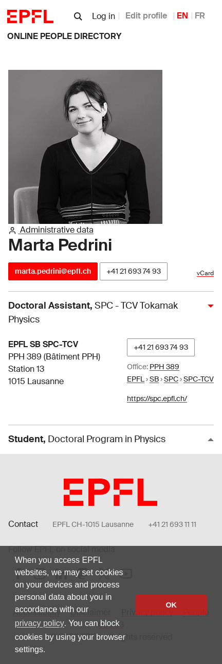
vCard (205, 273)
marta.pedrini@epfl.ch (53, 271)
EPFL (135, 379)
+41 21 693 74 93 (133, 271)
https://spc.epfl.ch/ (157, 398)
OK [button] (171, 605)
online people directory (64, 36)
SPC (171, 379)
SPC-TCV (198, 379)
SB (154, 379)
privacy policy (39, 623)
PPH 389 (164, 366)
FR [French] (200, 15)
